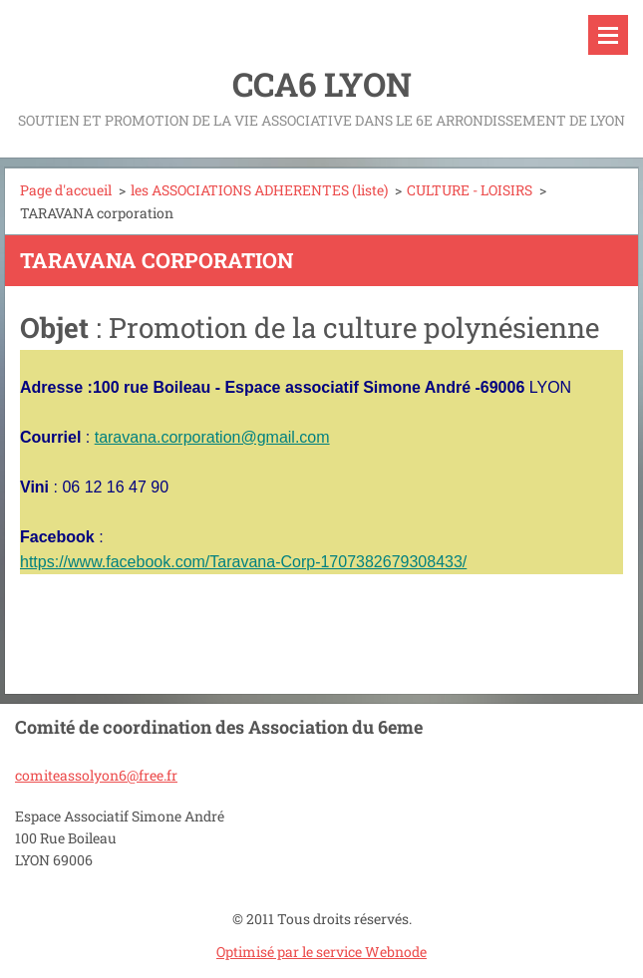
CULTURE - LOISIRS (469, 189)
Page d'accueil (66, 189)
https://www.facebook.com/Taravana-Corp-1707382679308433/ (243, 561)
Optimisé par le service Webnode (321, 951)
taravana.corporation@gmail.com (212, 437)
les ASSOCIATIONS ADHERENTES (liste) (259, 189)
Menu (608, 35)
